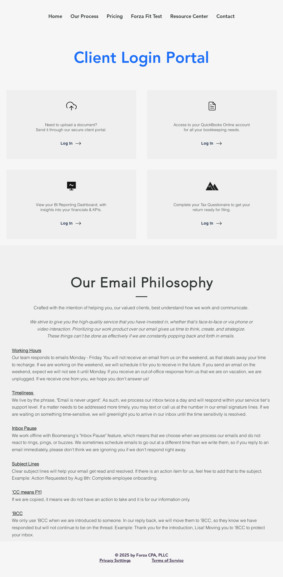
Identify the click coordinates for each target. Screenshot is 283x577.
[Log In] (71, 143)
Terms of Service (168, 560)
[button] (189, 16)
